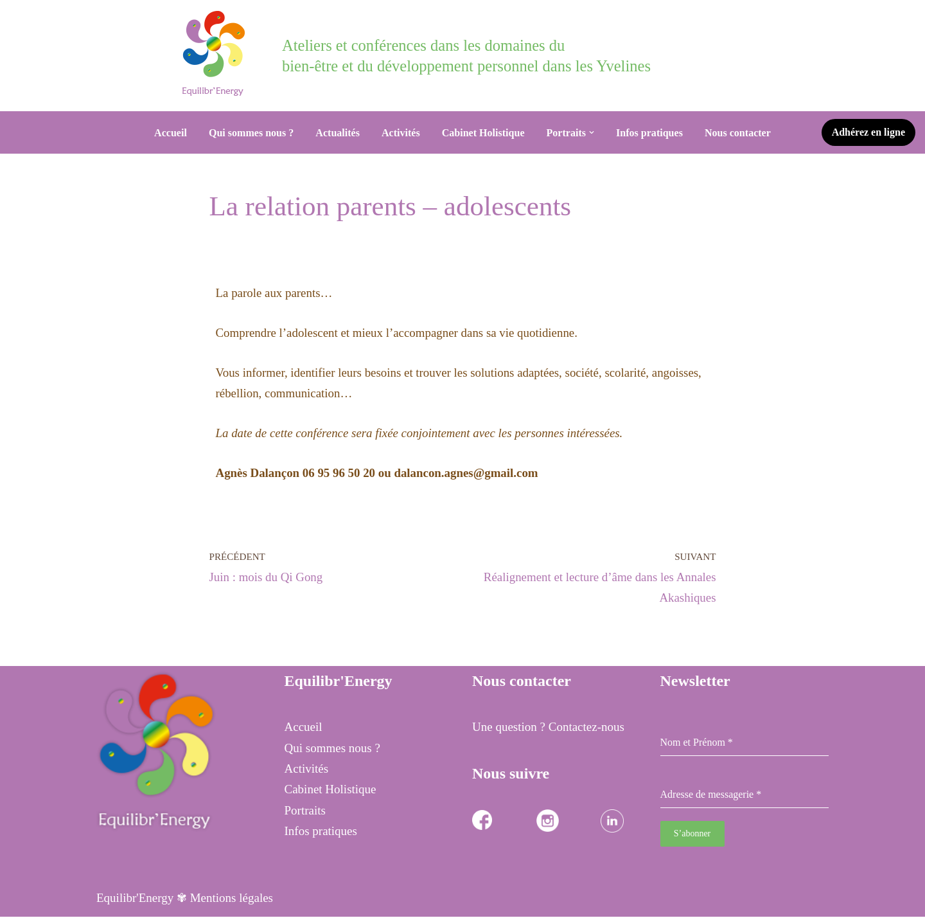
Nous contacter (738, 132)
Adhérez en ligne (868, 132)
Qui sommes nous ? (250, 132)
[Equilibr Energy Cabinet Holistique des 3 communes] (216, 53)
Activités (400, 132)
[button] (592, 132)
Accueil (169, 132)
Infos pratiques (650, 132)
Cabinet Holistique (483, 132)
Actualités (337, 132)
